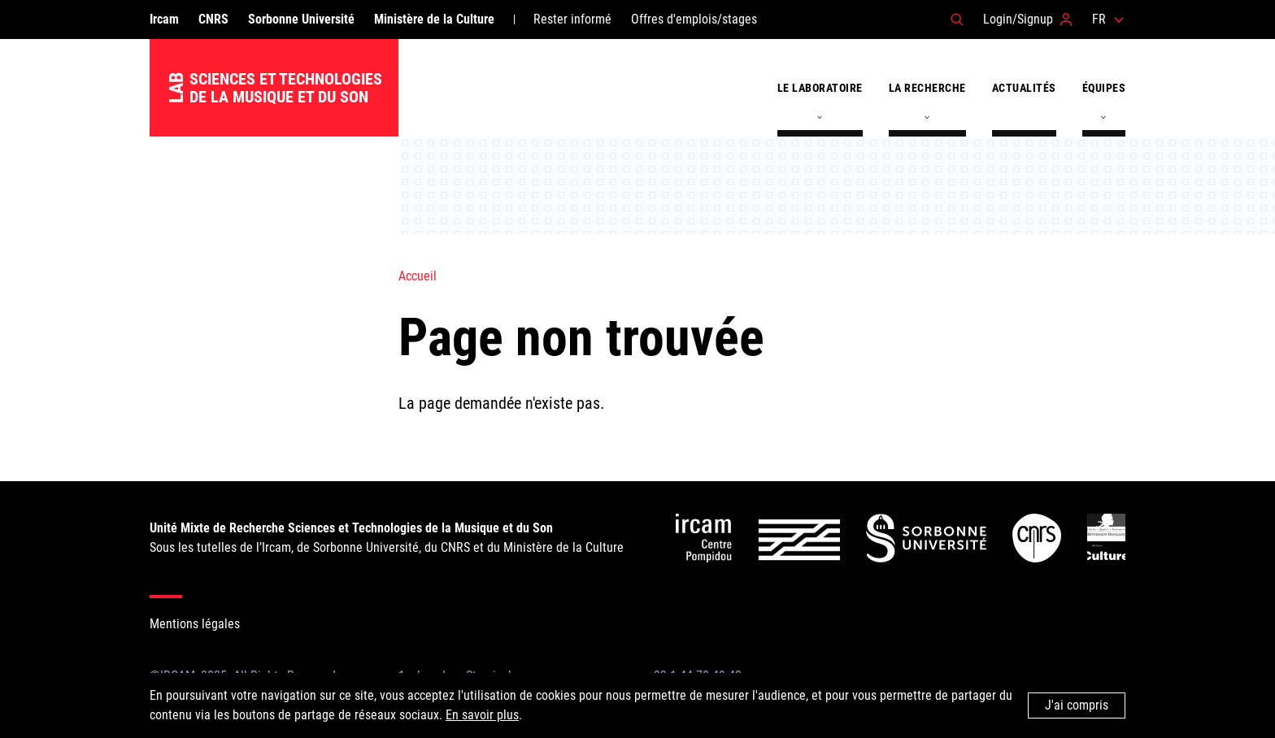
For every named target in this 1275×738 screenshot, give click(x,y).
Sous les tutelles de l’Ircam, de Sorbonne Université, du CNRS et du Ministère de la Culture (387, 537)
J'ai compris (1076, 705)
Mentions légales (195, 624)
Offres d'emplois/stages (694, 19)
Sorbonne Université (301, 19)
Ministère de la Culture (434, 19)
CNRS (213, 19)
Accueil (417, 276)
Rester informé (572, 19)
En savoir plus (482, 715)
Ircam (164, 19)
